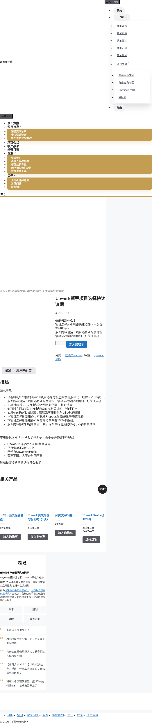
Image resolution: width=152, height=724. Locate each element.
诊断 (58, 359)
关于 (11, 175)
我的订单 (122, 48)
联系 (80, 715)
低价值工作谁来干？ (18, 630)
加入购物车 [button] (10, 536)
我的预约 (122, 40)
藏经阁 (122, 97)
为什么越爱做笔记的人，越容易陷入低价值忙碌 (25, 653)
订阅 (10, 715)
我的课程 (122, 26)
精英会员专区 (126, 75)
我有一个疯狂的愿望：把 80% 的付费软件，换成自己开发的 (25, 683)
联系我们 (16, 186)
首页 (3, 290)
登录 (119, 107)
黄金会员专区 (126, 82)
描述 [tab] (8, 370)
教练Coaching (16, 290)
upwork (98, 355)
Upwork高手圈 (127, 90)
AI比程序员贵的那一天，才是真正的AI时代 (25, 640)
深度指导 (14, 126)
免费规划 (58, 715)
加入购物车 (76, 344)
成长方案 (35, 618)
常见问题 (33, 715)
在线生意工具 (18, 171)
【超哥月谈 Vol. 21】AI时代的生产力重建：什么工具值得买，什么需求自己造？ (25, 668)
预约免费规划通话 (21, 138)
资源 (11, 153)
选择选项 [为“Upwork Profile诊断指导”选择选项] (91, 539)
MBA (20, 715)
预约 (119, 10)
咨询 (45, 715)
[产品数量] (60, 343)
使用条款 (92, 715)
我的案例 (122, 33)
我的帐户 (122, 55)
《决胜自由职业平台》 (17, 590)
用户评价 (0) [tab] (24, 370)
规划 (34, 609)
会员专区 (123, 63)
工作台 (122, 17)
